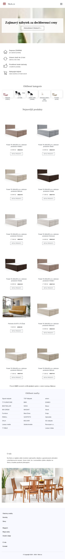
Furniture (5, 413)
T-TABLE (5, 428)
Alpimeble (48, 417)
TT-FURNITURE (7, 402)
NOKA (26, 406)
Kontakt (5, 546)
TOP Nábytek (28, 398)
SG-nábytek (49, 420)
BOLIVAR (27, 420)
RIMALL (4, 417)
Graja (47, 413)
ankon (47, 398)
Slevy (4, 521)
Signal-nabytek (6, 398)
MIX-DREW (5, 409)
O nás (4, 542)
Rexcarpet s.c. (49, 424)
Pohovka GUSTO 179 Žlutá (16, 323)
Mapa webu (6, 532)
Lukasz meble (6, 424)
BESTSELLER (6, 406)
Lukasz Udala (49, 428)
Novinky (5, 517)
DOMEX (47, 402)
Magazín (5, 528)
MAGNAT (27, 409)
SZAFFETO (27, 417)
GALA (4, 420)
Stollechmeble (28, 424)
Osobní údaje (7, 536)
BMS (25, 402)
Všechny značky (8, 513)
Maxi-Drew (27, 413)
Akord (47, 409)
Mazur (47, 406)
